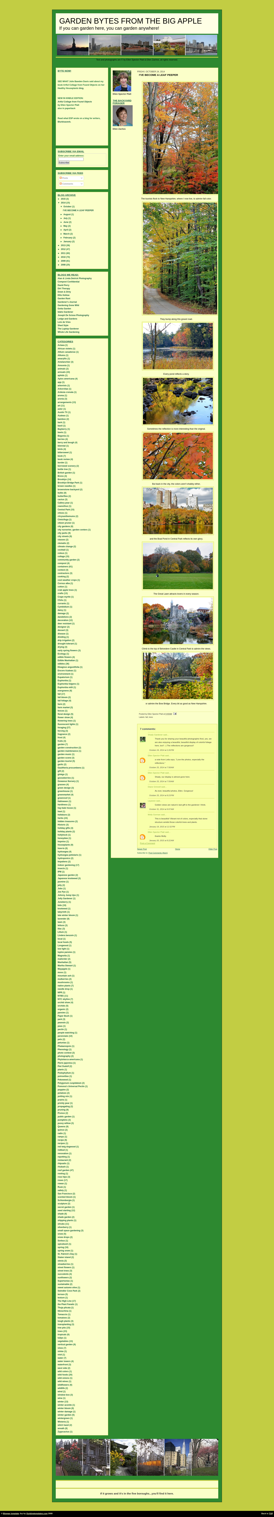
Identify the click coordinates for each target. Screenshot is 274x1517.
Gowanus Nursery (67, 781)
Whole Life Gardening (68, 332)
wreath (61, 1428)
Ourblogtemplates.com (37, 1513)
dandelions (63, 617)
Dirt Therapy (64, 288)
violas (61, 1351)
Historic (62, 825)
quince (61, 1130)
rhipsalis (62, 1163)
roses (60, 1180)
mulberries (63, 979)
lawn (60, 922)
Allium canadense (66, 352)
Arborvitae (63, 389)
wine (60, 1398)
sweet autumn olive (67, 1287)
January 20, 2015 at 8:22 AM (161, 840)
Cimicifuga (63, 519)
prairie (61, 1100)
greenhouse (64, 791)
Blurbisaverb (64, 122)
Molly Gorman (154, 815)
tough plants (64, 1321)
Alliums (61, 355)
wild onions (63, 1378)
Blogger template (11, 1513)
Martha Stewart (65, 965)
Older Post (212, 849)
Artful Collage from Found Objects (75, 101)
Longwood (63, 945)
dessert (61, 630)
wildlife (61, 1388)
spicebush (63, 1244)
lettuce (61, 925)
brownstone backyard (68, 489)
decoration (63, 620)
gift (59, 771)
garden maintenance (68, 751)
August (67, 214)
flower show (64, 717)
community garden (67, 560)
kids (60, 905)
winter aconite (65, 1405)
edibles (61, 664)
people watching (66, 1032)
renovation (63, 1153)
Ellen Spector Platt (156, 755)
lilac (60, 929)
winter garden (64, 1415)
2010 (63, 257)
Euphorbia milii (65, 687)
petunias (62, 1042)
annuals (62, 372)
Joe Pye (62, 892)
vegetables (63, 1341)
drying (61, 647)
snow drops (63, 1237)
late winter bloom (66, 915)
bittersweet (63, 452)
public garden (64, 1116)
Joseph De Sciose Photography (73, 315)
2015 (63, 199)
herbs (60, 818)
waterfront (63, 1364)
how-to (61, 848)
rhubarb (62, 1167)
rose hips (62, 1177)
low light (62, 949)
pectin (61, 1029)
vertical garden (65, 1344)
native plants (64, 985)
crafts (60, 593)
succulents (63, 1274)
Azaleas (62, 415)
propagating (64, 1106)
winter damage (65, 1411)
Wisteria (62, 1422)
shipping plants (65, 1220)
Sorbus (61, 1240)
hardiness (63, 804)
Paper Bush (63, 1016)
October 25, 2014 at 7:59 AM (161, 781)
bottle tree (63, 469)
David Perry (63, 285)
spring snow (64, 1250)
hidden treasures (66, 821)
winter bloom (64, 1408)
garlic (60, 764)
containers (63, 566)
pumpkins (63, 1120)
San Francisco (65, 1193)
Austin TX (62, 412)
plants (61, 1069)
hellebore (62, 815)
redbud (61, 1150)
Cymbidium (63, 607)
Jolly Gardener (65, 898)
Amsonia (62, 365)
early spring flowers (67, 650)
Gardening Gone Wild (68, 305)
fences (61, 711)
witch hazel (63, 1425)
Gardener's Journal (67, 302)
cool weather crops (67, 580)
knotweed (62, 908)
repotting (62, 1157)
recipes (61, 1143)
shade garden (64, 1217)
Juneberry (63, 902)
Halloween (63, 801)
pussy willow (64, 1123)
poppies (62, 1089)
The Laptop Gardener (68, 329)
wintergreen (64, 1418)
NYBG (61, 996)
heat (60, 811)
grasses (62, 784)
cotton (61, 586)
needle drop (64, 989)
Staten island (64, 1257)
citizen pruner (64, 523)
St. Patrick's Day (66, 1254)
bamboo (62, 419)
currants (62, 603)
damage (62, 613)
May (65, 226)
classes (61, 539)
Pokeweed (63, 1080)
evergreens (63, 690)
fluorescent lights (66, 724)
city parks (62, 533)
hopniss (62, 841)
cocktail (62, 550)
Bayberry (62, 429)
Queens (61, 1126)
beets (60, 432)
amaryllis (62, 358)
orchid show (64, 1002)
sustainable (63, 1284)
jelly (60, 885)
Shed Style (63, 325)
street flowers (64, 1267)
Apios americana (66, 379)
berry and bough (66, 442)
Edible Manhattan (66, 660)
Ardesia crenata (65, 392)
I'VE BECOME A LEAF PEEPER (78, 210)
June (66, 222)
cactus (61, 499)
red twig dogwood (67, 1146)
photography (64, 1056)
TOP (271, 1513)
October (67, 206)
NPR (60, 992)
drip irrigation (64, 640)
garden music (64, 754)
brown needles (65, 486)
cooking (62, 576)
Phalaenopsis (64, 1046)
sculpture (62, 1203)
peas (60, 1026)
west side (62, 1368)
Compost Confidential (69, 282)
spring (61, 1247)
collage (61, 556)
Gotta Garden (64, 308)
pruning (62, 1110)
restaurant (63, 1160)
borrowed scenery (67, 466)
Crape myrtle (64, 597)
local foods (63, 942)
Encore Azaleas (65, 670)
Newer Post (142, 849)
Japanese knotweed (67, 878)
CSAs (60, 600)
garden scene (64, 758)
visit (60, 1354)
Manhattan (63, 962)
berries (61, 439)
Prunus (61, 1113)
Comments (66, 184)
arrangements (64, 402)
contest (61, 570)
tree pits (62, 1328)
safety (61, 1190)
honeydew (63, 838)
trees (151, 717)
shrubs (61, 1224)
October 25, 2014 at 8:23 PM (161, 795)
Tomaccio (62, 1314)
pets (60, 1039)
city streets (63, 536)
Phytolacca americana (69, 1059)
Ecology (62, 654)
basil (60, 426)
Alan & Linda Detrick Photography (75, 278)
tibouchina (63, 1311)
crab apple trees (66, 590)
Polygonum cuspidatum (69, 1083)
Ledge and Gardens (67, 319)
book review (64, 459)
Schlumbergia (64, 1200)
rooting (61, 1173)
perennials (63, 1036)
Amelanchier (64, 362)
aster (60, 409)
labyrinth (62, 912)
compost (62, 563)
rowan (61, 1183)
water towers (64, 1361)
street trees (63, 1271)
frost (60, 737)
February (68, 237)
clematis (62, 543)
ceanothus (63, 506)
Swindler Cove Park (67, 1291)
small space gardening (69, 1230)
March (66, 234)
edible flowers (65, 657)
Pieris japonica (65, 1063)
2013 (63, 245)
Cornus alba (64, 583)
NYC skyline (64, 999)
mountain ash (64, 976)
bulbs (60, 493)
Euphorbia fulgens (67, 684)
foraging (62, 727)
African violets (65, 348)
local (60, 939)
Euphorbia (63, 680)
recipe (61, 1140)
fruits (60, 741)
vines (60, 1348)
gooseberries (64, 778)
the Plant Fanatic (66, 1304)
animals (62, 369)
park (60, 1019)
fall (146, 717)
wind (60, 1391)
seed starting (64, 1210)
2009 (63, 261)
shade (61, 1214)
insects (61, 868)
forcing (61, 731)
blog (81, 88)
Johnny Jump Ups (67, 895)
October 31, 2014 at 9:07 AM (161, 809)
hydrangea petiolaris (68, 855)
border (61, 462)
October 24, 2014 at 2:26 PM (161, 750)
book (60, 456)
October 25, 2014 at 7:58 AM (161, 767)
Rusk (60, 1187)
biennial (62, 446)
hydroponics (64, 858)
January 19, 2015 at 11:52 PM (162, 827)
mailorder (62, 959)
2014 (63, 203)
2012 (63, 249)
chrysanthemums (66, 516)
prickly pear (63, 1103)
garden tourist (65, 761)
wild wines (63, 1381)
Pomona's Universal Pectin (71, 1086)
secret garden (64, 1207)
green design (64, 788)
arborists (62, 385)
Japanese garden (66, 875)
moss (60, 972)
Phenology (63, 1049)
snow (60, 1234)
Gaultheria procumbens (69, 768)
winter (61, 1401)
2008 (63, 265)
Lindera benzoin (66, 935)
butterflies (63, 496)
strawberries (64, 1264)
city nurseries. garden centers (73, 530)
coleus (61, 553)
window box (64, 1395)
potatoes (62, 1093)
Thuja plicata (64, 1307)
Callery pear (64, 503)
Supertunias (64, 1281)
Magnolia (62, 955)
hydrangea (63, 851)
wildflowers (63, 1385)
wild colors (63, 1371)
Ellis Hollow (63, 295)
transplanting (64, 1324)
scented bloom (65, 1197)
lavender (62, 919)
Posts (64, 178)
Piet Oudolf (63, 1066)
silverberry (63, 1227)
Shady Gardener (155, 735)
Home (177, 849)
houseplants (64, 845)
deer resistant (64, 623)
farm (60, 704)
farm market (64, 707)
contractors (63, 573)
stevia (61, 1261)
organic (61, 1009)
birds (60, 449)
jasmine (62, 881)
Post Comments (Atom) (158, 853)
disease (61, 633)
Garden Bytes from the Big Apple (130, 21)
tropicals (62, 1334)
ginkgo (61, 774)
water (60, 1358)
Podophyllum (64, 1073)
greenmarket (64, 794)
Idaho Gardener (65, 312)
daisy (60, 610)
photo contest (64, 1053)
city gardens (64, 526)
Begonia (62, 436)
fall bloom (63, 697)
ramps (61, 1136)
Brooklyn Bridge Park (68, 482)
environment (64, 674)
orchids (61, 1006)
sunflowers (63, 1277)
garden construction (68, 747)
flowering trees (65, 721)
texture (61, 1297)
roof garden (63, 1170)
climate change (65, 546)
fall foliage (63, 700)
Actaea (61, 345)
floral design (64, 714)
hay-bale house (65, 808)
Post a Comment (147, 843)
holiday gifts (64, 828)
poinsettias (63, 1076)
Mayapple (62, 969)
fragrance (62, 734)
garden (61, 744)
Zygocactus (63, 1431)
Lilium (61, 932)
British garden (65, 473)
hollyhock (62, 835)
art (59, 405)
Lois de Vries (64, 322)
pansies (62, 1012)
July (65, 218)
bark (60, 422)
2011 (63, 253)
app (59, 382)
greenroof (62, 798)
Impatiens (62, 861)
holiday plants (65, 831)
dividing (62, 637)
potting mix (63, 1096)
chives (61, 513)
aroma (61, 395)
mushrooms (64, 982)
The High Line (64, 1301)
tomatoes (62, 1318)
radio (60, 1133)
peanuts (62, 1022)
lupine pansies (65, 952)
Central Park (64, 509)
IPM (59, 872)
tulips (60, 1338)
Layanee (152, 801)
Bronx (61, 476)
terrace (61, 1294)
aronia (61, 399)
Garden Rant (64, 298)
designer (62, 627)
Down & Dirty (64, 292)
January (67, 241)
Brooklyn (62, 479)
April (66, 230)
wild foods (63, 1375)
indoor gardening (66, 865)
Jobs (60, 888)
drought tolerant (66, 643)
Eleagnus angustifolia (68, 667)
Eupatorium (63, 677)
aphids (61, 375)
